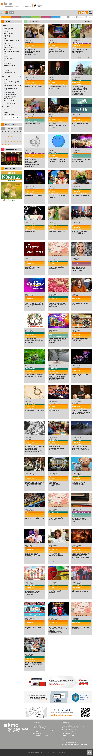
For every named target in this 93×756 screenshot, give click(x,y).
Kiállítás (6, 56)
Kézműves (7, 54)
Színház (6, 70)
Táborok (36, 17)
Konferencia (7, 63)
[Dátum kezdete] (6, 117)
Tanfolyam (16, 17)
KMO (5, 79)
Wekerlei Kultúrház (9, 103)
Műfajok (5, 26)
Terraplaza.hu (37, 733)
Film (5, 38)
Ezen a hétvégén (9, 114)
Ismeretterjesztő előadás (11, 51)
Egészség (7, 36)
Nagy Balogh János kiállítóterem (10, 97)
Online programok (9, 65)
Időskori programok (10, 45)
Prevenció (55, 17)
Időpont (5, 107)
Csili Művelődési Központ (40, 735)
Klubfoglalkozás (9, 58)
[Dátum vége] (16, 117)
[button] (6, 13)
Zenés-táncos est (9, 73)
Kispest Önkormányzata (40, 726)
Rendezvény (6, 17)
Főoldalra (88, 21)
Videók (88, 17)
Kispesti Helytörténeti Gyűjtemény (10, 89)
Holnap (6, 112)
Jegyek (11, 12)
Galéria (80, 17)
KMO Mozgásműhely (10, 94)
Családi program (9, 33)
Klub (26, 17)
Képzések (46, 17)
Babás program (9, 29)
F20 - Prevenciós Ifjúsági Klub (11, 82)
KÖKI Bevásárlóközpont (40, 728)
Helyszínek (6, 76)
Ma (5, 110)
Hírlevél (71, 17)
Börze (6, 31)
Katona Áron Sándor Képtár (12, 86)
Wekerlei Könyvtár (9, 101)
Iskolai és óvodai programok (9, 48)
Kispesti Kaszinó (9, 92)
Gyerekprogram (9, 43)
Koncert (6, 61)
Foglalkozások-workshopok (12, 40)
